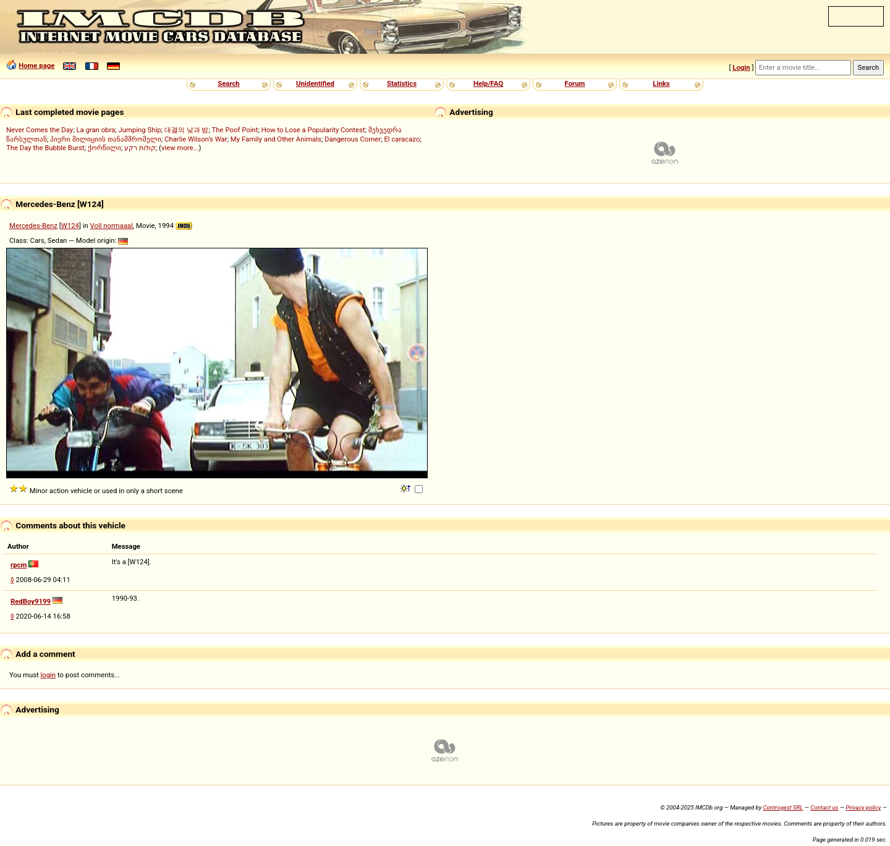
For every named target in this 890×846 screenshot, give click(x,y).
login (48, 674)
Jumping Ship (139, 129)
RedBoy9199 (31, 601)
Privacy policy (863, 807)
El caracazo (402, 139)
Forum (575, 83)
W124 (70, 225)
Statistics (402, 83)
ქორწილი (104, 147)
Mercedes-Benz (33, 225)
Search (228, 83)
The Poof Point (235, 129)
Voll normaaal (111, 225)
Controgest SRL (783, 807)
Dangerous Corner (352, 139)
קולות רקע (140, 147)
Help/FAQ (488, 83)
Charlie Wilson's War (195, 139)
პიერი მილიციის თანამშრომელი (105, 139)
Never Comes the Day (39, 129)
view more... (180, 147)
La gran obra (95, 129)
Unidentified (315, 83)
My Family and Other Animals (276, 139)
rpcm (19, 564)
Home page (36, 65)
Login (741, 67)
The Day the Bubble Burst (45, 147)
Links (661, 83)
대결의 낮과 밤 (186, 129)
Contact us (824, 807)
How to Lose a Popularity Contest (313, 129)
